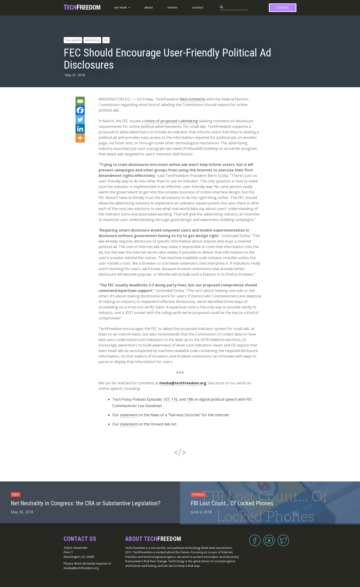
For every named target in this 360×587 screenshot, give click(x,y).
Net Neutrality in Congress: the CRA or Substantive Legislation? (85, 503)
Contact (197, 7)
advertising (92, 40)
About (148, 7)
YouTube (269, 537)
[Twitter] (80, 119)
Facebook (255, 537)
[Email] (80, 101)
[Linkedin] (80, 128)
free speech (73, 40)
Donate (282, 7)
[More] (80, 138)
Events (172, 7)
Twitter (283, 537)
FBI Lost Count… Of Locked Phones (232, 503)
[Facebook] (80, 110)
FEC (106, 40)
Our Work (120, 7)
